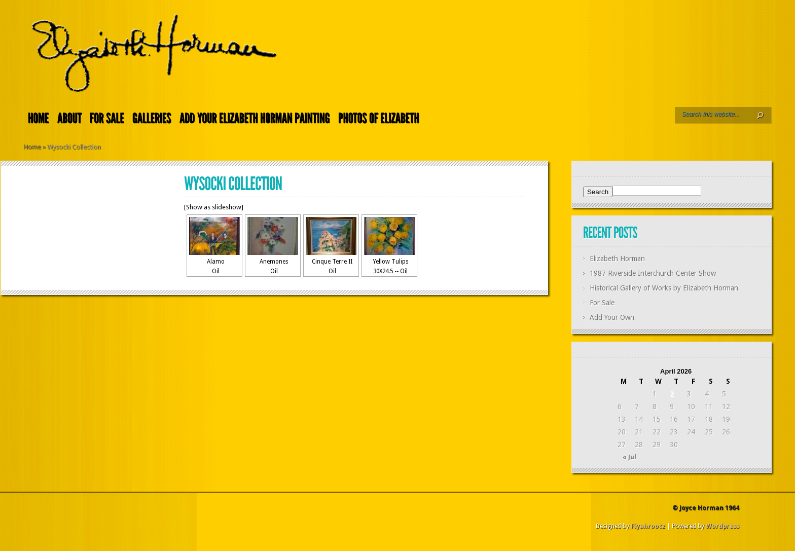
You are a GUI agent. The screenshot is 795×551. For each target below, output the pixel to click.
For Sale (602, 303)
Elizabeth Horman (617, 258)
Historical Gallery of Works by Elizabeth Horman (664, 288)
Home (32, 147)
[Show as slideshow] (213, 207)
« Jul (629, 457)
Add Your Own (612, 317)
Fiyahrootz (648, 526)
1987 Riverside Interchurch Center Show (653, 273)
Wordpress (722, 526)
